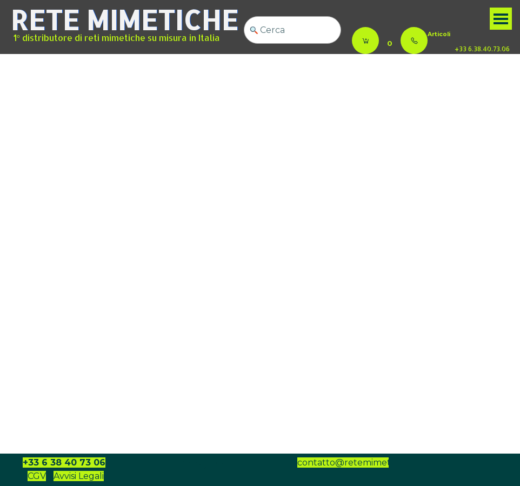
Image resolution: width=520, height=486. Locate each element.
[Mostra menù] (501, 19)
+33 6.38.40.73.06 (482, 49)
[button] (414, 40)
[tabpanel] (457, 33)
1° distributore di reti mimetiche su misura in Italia (117, 37)
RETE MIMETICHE (124, 19)
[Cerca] (292, 30)
